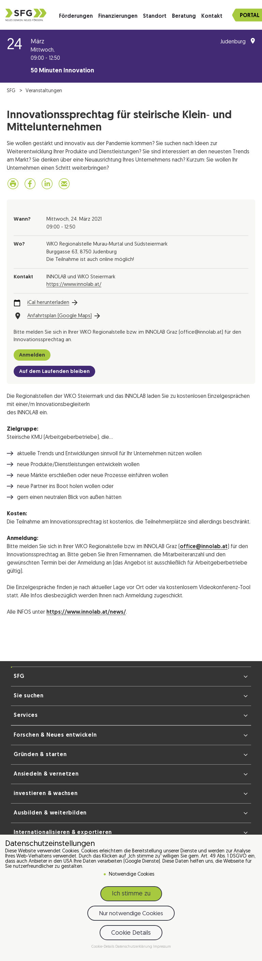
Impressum (162, 947)
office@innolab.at (204, 546)
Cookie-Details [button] (103, 947)
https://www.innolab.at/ (73, 284)
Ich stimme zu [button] (131, 894)
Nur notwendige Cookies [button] (131, 914)
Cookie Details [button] (131, 933)
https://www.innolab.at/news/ (86, 612)
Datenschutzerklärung (134, 947)
